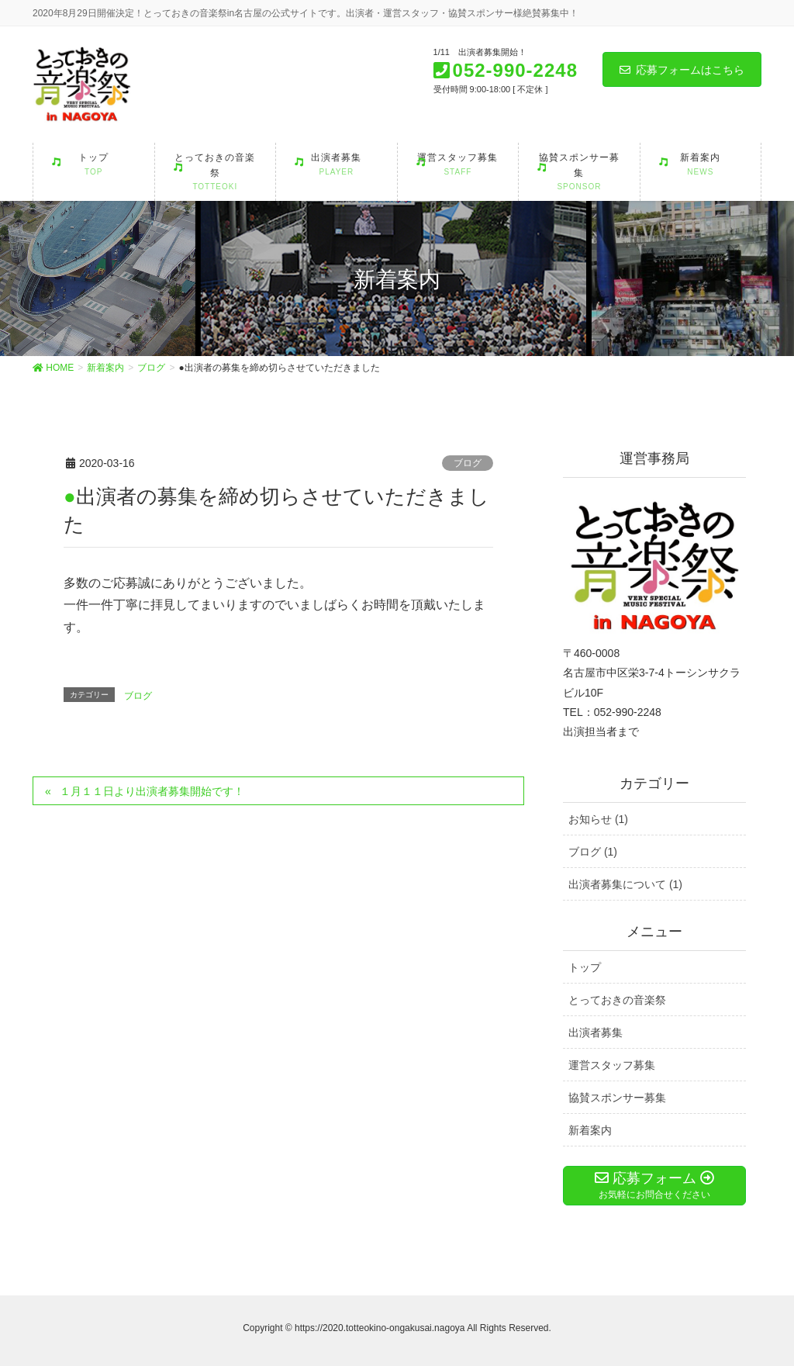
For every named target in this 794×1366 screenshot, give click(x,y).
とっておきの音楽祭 (617, 1000)
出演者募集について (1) (625, 884)
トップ (584, 967)
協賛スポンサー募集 (617, 1097)
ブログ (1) (592, 852)
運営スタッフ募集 (611, 1065)
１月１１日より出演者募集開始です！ (152, 791)
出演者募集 (595, 1032)
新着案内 (590, 1130)
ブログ (468, 463)
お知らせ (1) (598, 819)
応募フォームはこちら (682, 70)
